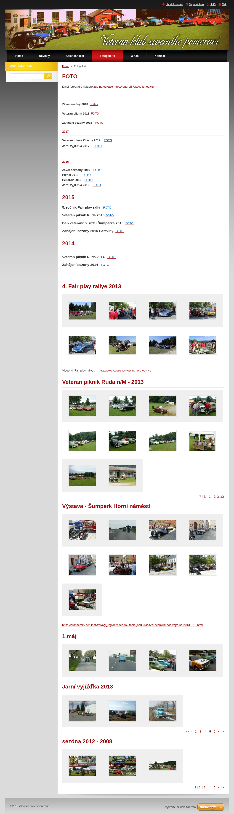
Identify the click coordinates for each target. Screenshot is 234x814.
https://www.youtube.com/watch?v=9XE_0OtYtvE (125, 370)
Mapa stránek (196, 4)
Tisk (224, 4)
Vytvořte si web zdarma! (181, 807)
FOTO (94, 104)
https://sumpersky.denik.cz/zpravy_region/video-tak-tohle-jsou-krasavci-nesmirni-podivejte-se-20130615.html (132, 625)
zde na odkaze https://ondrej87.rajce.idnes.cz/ (124, 86)
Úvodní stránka (174, 4)
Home (65, 66)
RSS (212, 4)
